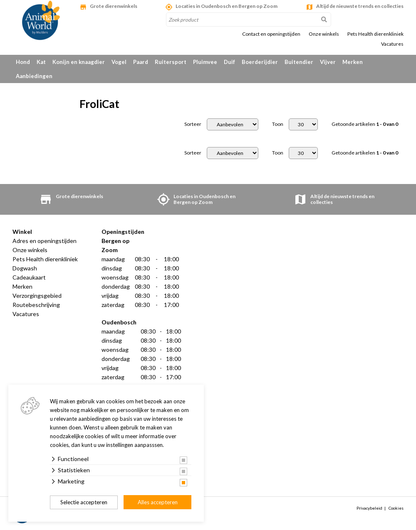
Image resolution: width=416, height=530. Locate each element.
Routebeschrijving (36, 304)
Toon (277, 124)
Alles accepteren (158, 502)
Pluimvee (205, 62)
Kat (41, 62)
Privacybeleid (369, 507)
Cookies (396, 507)
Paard (140, 62)
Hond (23, 62)
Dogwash (24, 268)
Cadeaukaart (29, 277)
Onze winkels (324, 34)
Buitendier (299, 62)
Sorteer (192, 124)
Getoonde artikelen (365, 124)
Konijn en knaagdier (78, 62)
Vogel (118, 62)
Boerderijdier (260, 62)
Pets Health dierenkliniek (375, 34)
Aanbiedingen (34, 76)
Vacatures (392, 44)
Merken (352, 62)
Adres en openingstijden (44, 240)
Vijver (328, 62)
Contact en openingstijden (271, 34)
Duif (229, 62)
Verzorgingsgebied (37, 295)
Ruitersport (170, 62)
